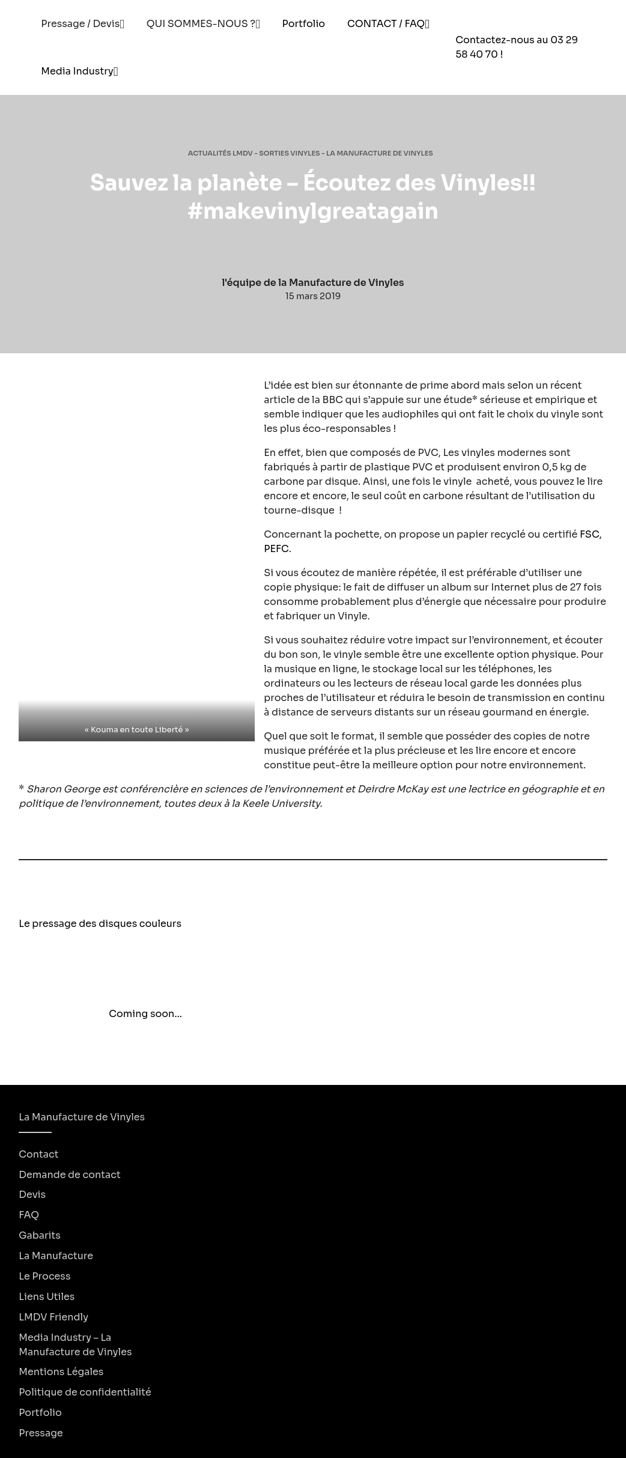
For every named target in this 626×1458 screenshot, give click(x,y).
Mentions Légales (61, 1371)
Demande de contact (70, 1174)
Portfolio (304, 23)
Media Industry (77, 71)
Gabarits (40, 1235)
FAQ (29, 1215)
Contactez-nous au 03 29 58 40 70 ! (516, 47)
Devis (32, 1194)
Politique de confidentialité (85, 1392)
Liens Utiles (46, 1296)
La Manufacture (56, 1256)
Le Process (44, 1276)
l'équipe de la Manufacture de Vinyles (313, 282)
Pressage (40, 1433)
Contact (38, 1153)
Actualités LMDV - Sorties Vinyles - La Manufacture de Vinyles (310, 153)
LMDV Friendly (53, 1316)
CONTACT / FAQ (386, 23)
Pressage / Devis (80, 23)
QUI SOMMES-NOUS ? (201, 23)
